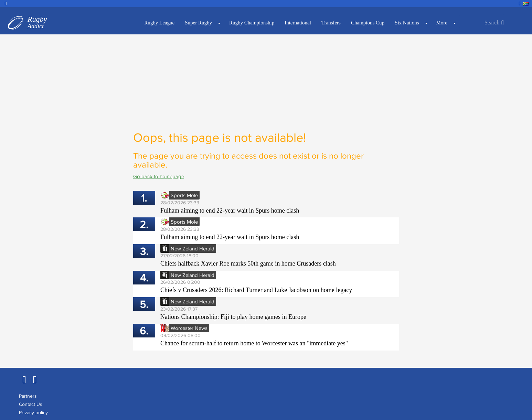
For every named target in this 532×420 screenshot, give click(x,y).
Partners (28, 396)
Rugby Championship (251, 22)
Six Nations (407, 22)
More (442, 22)
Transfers (331, 22)
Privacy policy (33, 412)
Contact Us (30, 404)
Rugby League (159, 22)
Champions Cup (367, 22)
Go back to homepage (158, 176)
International (298, 22)
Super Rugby (198, 22)
